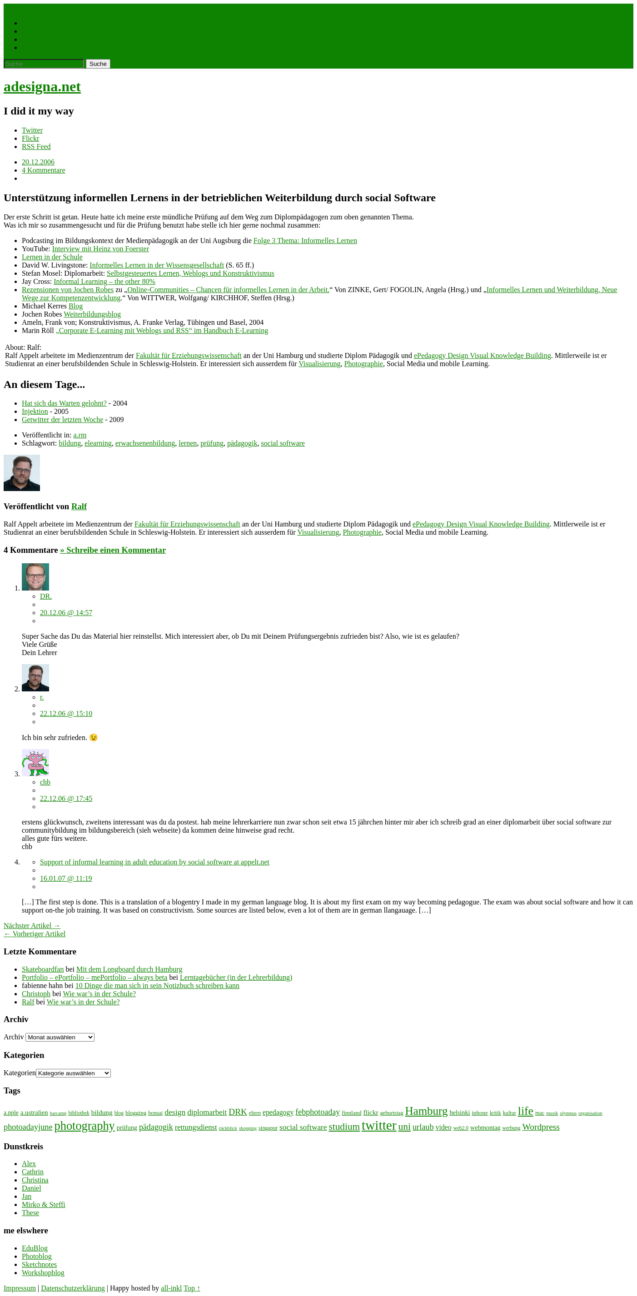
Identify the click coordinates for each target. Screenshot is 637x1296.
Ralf (79, 506)
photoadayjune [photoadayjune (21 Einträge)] (28, 1127)
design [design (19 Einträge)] (174, 1112)
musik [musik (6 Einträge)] (552, 1113)
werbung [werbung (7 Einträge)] (512, 1128)
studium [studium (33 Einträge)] (344, 1126)
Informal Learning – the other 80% (104, 281)
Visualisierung (319, 363)
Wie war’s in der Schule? (99, 994)
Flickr (30, 138)
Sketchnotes (39, 1264)
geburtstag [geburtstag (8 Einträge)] (391, 1113)
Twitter (32, 130)
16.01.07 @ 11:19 (66, 878)
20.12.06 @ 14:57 (66, 612)
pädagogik (242, 443)
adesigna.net (42, 86)
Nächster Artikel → (32, 925)
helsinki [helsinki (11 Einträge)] (459, 1112)
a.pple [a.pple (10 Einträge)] (11, 1112)
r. (42, 697)
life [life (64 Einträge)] (525, 1110)
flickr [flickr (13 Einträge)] (370, 1112)
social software (283, 443)
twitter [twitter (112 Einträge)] (379, 1125)
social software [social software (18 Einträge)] (303, 1127)
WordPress (37, 39)
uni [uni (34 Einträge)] (404, 1126)
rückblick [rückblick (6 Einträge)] (228, 1128)
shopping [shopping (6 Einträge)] (248, 1128)
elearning (98, 443)
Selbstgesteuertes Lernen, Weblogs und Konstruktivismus (190, 273)
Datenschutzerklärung (73, 1288)
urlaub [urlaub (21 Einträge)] (423, 1127)
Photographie (41, 31)
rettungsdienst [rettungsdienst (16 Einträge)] (196, 1127)
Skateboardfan (43, 969)
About (31, 47)
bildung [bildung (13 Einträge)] (102, 1112)
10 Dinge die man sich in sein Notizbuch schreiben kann (157, 985)
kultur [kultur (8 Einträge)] (509, 1113)
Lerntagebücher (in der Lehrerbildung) (236, 977)
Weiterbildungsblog (92, 314)
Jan (26, 1196)
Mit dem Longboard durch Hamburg (129, 969)
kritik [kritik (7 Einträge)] (495, 1113)
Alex (29, 1163)
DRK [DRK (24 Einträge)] (238, 1112)
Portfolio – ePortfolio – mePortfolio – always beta (94, 977)
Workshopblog (43, 1272)
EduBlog (35, 1248)
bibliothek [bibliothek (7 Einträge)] (78, 1113)
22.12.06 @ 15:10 (66, 713)
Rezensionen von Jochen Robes (68, 289)
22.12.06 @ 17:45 (66, 798)
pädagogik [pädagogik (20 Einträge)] (156, 1127)
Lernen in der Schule (52, 257)
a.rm (79, 435)
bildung (70, 443)
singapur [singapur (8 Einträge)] (268, 1128)
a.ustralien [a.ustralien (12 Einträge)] (34, 1112)
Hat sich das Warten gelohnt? (64, 403)
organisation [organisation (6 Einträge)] (590, 1113)
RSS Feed (36, 146)
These (30, 1213)
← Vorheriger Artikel (34, 934)
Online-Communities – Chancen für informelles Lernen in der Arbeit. (228, 289)
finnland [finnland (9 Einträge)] (351, 1112)
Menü (31, 7)
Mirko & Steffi (43, 1204)
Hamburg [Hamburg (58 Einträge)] (426, 1111)
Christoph (36, 994)
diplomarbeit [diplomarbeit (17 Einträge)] (207, 1112)
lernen (188, 443)
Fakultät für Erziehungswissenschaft (189, 355)
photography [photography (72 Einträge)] (85, 1125)
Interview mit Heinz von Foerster (100, 249)
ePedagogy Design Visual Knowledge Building (482, 355)
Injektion (35, 411)
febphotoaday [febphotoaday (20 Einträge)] (317, 1112)
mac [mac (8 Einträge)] (539, 1113)
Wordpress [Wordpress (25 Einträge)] (541, 1127)
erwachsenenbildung (145, 443)
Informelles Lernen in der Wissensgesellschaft (157, 265)
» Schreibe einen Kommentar (113, 550)
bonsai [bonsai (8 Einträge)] (155, 1113)
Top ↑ (192, 1288)
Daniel (31, 1188)
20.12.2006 (38, 162)
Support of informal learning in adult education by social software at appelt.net (154, 862)
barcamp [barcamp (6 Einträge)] (58, 1113)
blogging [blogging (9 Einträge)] (135, 1112)
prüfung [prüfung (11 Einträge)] (127, 1127)
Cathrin (33, 1172)
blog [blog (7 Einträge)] (119, 1113)
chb (45, 782)
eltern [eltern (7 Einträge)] (255, 1113)
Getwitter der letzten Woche (62, 419)
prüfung (212, 443)
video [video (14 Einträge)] (444, 1127)
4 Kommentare (43, 170)
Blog (76, 306)
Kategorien (20, 1073)
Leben (31, 23)
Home (12, 7)
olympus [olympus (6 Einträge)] (568, 1113)
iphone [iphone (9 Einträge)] (480, 1112)
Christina (35, 1180)
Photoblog (37, 1256)
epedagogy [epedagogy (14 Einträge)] (278, 1112)
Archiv (14, 1037)
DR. (46, 596)
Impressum (20, 1288)
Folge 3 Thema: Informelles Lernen (305, 240)
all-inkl (171, 1288)
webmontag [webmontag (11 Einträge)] (485, 1127)
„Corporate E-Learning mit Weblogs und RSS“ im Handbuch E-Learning (162, 330)
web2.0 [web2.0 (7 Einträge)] (460, 1128)
